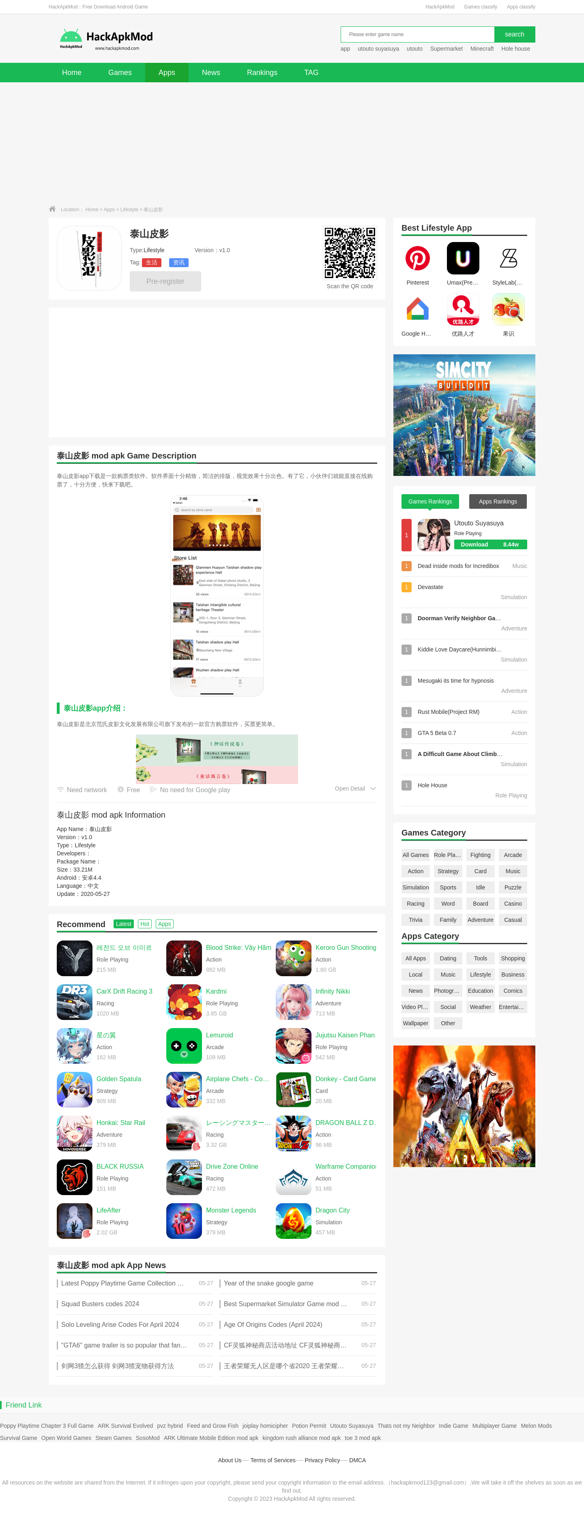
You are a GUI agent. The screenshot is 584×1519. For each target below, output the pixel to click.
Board (480, 903)
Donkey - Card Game (346, 1079)
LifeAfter (109, 1210)
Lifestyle (129, 209)
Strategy (448, 871)
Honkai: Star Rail (121, 1122)
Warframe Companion (347, 1166)
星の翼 (106, 1035)
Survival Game (18, 1438)
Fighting (480, 855)
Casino (513, 903)
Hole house (516, 48)
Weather (481, 1007)
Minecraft (482, 48)
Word (448, 903)
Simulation (415, 887)
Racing (416, 903)
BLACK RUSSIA (120, 1166)
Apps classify (521, 7)
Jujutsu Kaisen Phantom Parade (348, 1035)
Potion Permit (309, 1426)
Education (480, 991)
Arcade (513, 855)
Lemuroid (219, 1035)
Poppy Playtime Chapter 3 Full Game (47, 1426)
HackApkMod (439, 7)
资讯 (179, 262)
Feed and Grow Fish (212, 1426)
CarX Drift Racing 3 (124, 991)
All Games (416, 855)
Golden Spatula (119, 1079)
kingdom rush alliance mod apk (301, 1438)
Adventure (481, 920)
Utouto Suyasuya (479, 523)
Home (72, 73)
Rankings (262, 73)
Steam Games (113, 1438)
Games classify (480, 7)
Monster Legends (231, 1210)
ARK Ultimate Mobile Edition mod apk (211, 1438)
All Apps (416, 958)
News (211, 73)
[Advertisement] (292, 143)
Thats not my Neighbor (406, 1426)
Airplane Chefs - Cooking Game (239, 1079)
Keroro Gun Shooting (346, 947)
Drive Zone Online (232, 1166)
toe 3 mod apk (363, 1438)
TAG (311, 73)
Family (448, 920)
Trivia (416, 920)
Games (120, 73)
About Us (230, 1460)
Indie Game (453, 1426)
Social (448, 1007)
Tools (480, 958)
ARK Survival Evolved (125, 1426)
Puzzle (513, 887)
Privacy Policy (322, 1460)
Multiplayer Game (494, 1426)
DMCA (357, 1460)
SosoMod (148, 1438)
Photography (448, 991)
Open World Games (66, 1438)
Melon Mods (536, 1426)
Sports (448, 887)
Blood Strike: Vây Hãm (238, 947)
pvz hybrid (170, 1426)
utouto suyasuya (378, 48)
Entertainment (513, 1007)
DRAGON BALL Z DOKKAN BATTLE (348, 1122)
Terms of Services (273, 1460)
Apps (167, 73)
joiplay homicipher (265, 1426)
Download (494, 544)
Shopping (513, 958)
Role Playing (448, 855)
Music (513, 871)
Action (416, 871)
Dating (448, 958)
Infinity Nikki (333, 991)
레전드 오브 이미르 (124, 947)
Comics (513, 991)
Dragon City (333, 1210)
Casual (513, 920)
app (345, 48)
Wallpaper (416, 1023)
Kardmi (216, 991)
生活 (151, 262)
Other (448, 1023)
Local (415, 974)
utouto (415, 48)
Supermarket (446, 48)
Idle (480, 887)
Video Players (416, 1007)
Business (513, 974)
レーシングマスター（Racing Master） (239, 1122)
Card (480, 871)
